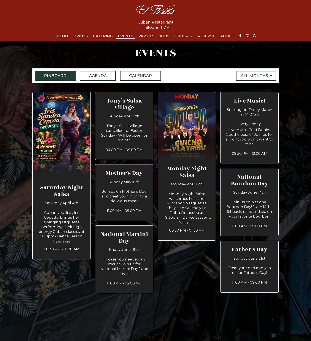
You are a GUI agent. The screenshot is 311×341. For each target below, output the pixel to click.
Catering (103, 36)
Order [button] (183, 36)
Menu (62, 36)
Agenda (93, 75)
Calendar (136, 75)
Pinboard (51, 75)
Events (125, 36)
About (227, 36)
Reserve (206, 36)
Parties (146, 36)
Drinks (80, 36)
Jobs (164, 36)
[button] (61, 175)
